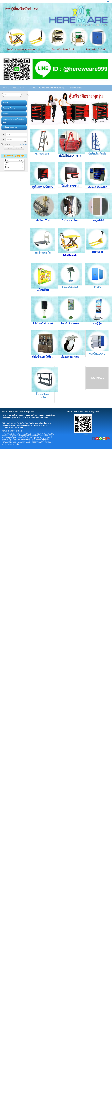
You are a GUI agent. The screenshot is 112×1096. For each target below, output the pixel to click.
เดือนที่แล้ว (7, 163)
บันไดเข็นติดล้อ (97, 153)
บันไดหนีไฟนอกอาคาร (77, 88)
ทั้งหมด (6, 160)
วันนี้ (6, 165)
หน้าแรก (6, 88)
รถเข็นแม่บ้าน (97, 353)
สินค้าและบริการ (19, 88)
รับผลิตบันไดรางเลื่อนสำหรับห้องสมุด (52, 88)
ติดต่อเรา (32, 88)
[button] (35, 108)
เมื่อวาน (6, 167)
